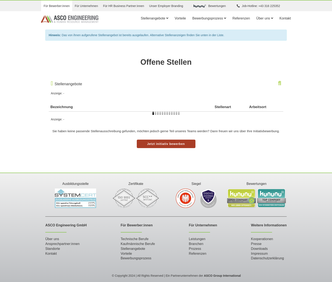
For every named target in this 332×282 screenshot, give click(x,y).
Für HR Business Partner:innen (123, 6)
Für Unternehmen (86, 6)
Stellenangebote (154, 18)
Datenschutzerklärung (267, 258)
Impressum (259, 253)
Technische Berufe (135, 239)
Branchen (196, 244)
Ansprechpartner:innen (62, 244)
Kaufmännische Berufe (138, 244)
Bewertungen (210, 6)
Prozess (195, 248)
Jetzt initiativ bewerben (166, 144)
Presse (256, 244)
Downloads (259, 248)
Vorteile (180, 18)
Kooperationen (262, 239)
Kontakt (285, 18)
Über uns (264, 18)
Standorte (52, 248)
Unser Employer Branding (166, 6)
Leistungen (197, 239)
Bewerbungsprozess (209, 18)
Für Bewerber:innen (57, 6)
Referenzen (241, 18)
